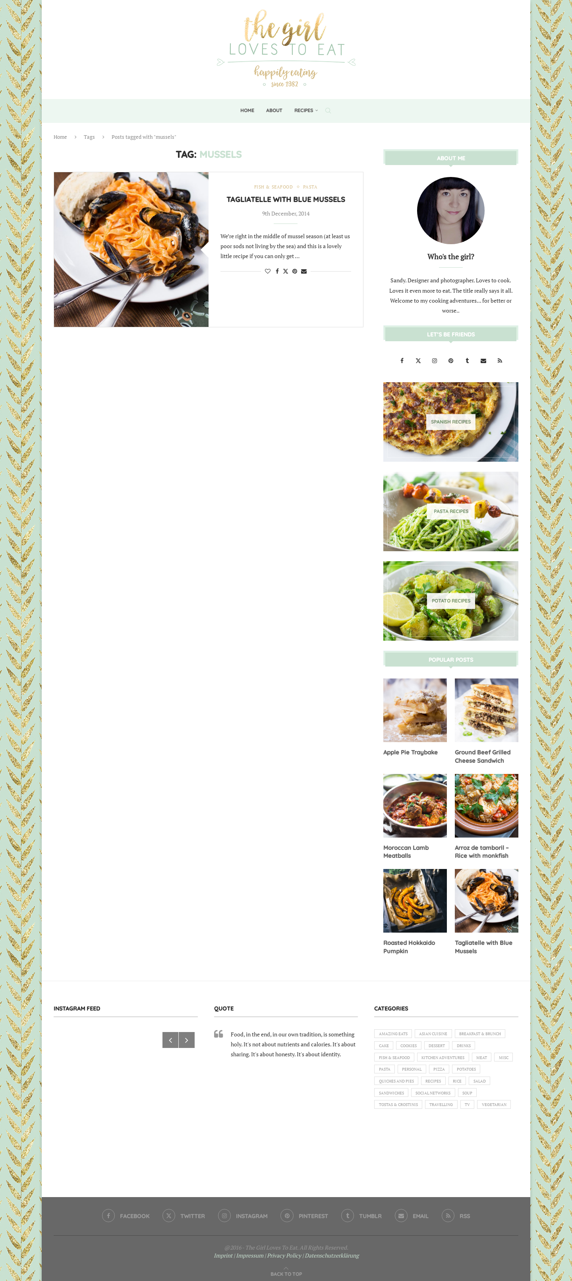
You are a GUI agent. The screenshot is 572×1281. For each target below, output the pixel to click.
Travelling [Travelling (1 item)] (451, 1126)
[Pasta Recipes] (450, 511)
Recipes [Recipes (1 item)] (440, 1099)
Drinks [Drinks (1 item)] (419, 1058)
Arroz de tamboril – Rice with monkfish (481, 849)
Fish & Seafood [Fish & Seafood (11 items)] (458, 1058)
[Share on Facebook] (277, 272)
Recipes (303, 110)
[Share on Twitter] (285, 272)
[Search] (328, 110)
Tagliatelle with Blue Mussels (285, 200)
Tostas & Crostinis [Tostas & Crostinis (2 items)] (402, 1126)
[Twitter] (419, 360)
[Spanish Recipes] (450, 421)
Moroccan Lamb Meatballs (405, 849)
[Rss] (499, 360)
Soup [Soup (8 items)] (480, 1112)
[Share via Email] (304, 272)
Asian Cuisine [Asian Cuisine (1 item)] (441, 1031)
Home (247, 110)
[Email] (484, 360)
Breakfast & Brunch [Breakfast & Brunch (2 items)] (403, 1044)
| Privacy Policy (283, 1252)
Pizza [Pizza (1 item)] (421, 1085)
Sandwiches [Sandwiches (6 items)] (393, 1112)
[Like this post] (268, 272)
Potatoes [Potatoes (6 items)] (453, 1085)
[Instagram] (435, 360)
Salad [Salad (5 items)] (493, 1099)
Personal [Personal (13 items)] (390, 1085)
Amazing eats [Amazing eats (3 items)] (395, 1031)
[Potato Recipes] (450, 600)
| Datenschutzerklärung (330, 1252)
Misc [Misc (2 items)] (471, 1071)
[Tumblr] (468, 360)
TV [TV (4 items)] (481, 1126)
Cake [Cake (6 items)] (446, 1044)
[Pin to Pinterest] (294, 272)
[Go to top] (286, 1269)
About (274, 110)
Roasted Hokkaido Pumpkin (408, 944)
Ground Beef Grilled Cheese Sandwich (481, 755)
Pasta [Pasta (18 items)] (497, 1071)
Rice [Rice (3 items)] (467, 1099)
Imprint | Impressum (238, 1252)
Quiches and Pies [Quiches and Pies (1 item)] (399, 1099)
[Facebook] (402, 360)
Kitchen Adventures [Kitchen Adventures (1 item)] (403, 1071)
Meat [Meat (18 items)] (447, 1071)
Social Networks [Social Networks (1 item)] (441, 1112)
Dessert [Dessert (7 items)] (388, 1058)
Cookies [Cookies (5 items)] (475, 1044)
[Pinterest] (451, 360)
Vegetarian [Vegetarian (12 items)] (393, 1139)
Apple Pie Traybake (409, 751)
